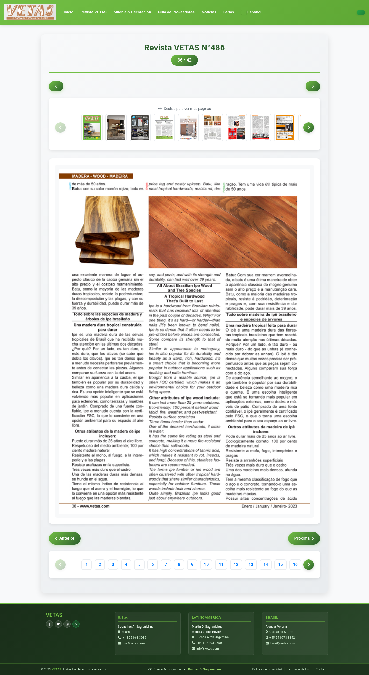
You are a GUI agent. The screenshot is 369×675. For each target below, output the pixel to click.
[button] (251, 12)
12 (236, 564)
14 (265, 564)
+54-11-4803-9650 (209, 643)
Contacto (322, 669)
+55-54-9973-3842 (282, 637)
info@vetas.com (207, 648)
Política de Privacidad (267, 669)
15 (280, 564)
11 (221, 564)
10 (206, 564)
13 (251, 564)
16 (295, 564)
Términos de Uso (298, 669)
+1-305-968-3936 (134, 637)
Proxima (304, 538)
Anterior (64, 538)
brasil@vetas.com (282, 643)
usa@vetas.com (134, 643)
